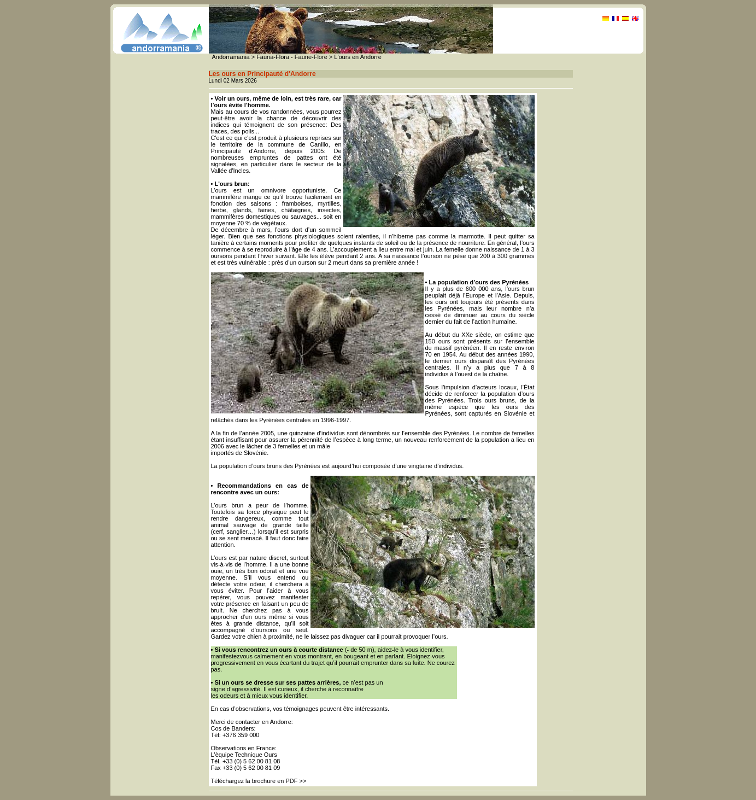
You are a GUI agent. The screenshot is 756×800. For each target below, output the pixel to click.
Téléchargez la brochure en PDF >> (259, 781)
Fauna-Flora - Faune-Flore (291, 57)
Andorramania (231, 57)
